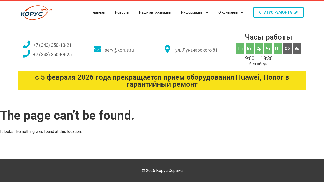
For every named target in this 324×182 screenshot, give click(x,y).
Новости (119, 12)
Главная (95, 12)
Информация (191, 12)
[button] (277, 12)
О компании (227, 12)
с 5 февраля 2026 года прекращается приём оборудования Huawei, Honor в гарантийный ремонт (162, 80)
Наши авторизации (152, 12)
